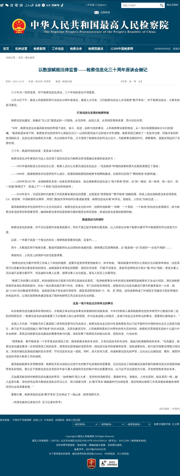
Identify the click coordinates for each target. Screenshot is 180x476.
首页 (6, 48)
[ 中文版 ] (91, 5)
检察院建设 (95, 48)
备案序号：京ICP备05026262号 (90, 449)
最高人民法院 (73, 420)
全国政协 (59, 420)
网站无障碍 (172, 5)
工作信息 (58, 48)
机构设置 (21, 48)
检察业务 (76, 48)
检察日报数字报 (162, 424)
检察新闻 (39, 48)
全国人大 (37, 420)
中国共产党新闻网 (22, 420)
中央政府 (48, 420)
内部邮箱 (105, 12)
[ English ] (101, 5)
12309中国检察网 (122, 48)
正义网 (175, 424)
